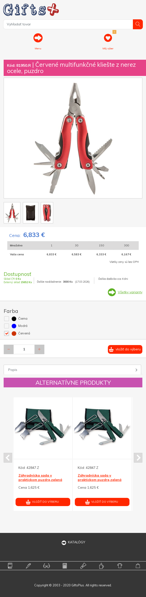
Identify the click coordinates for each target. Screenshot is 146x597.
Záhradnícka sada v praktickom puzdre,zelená (40, 477)
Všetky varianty (130, 292)
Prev (8, 458)
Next (138, 458)
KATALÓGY (73, 542)
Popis (12, 370)
